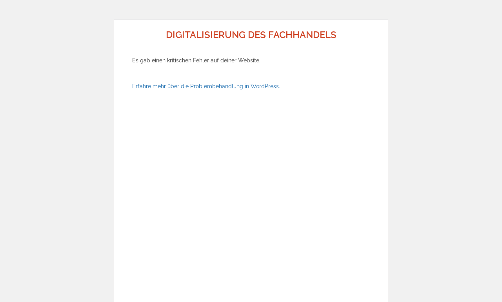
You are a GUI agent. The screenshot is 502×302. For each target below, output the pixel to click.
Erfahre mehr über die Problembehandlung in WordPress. (206, 86)
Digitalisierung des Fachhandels (251, 34)
